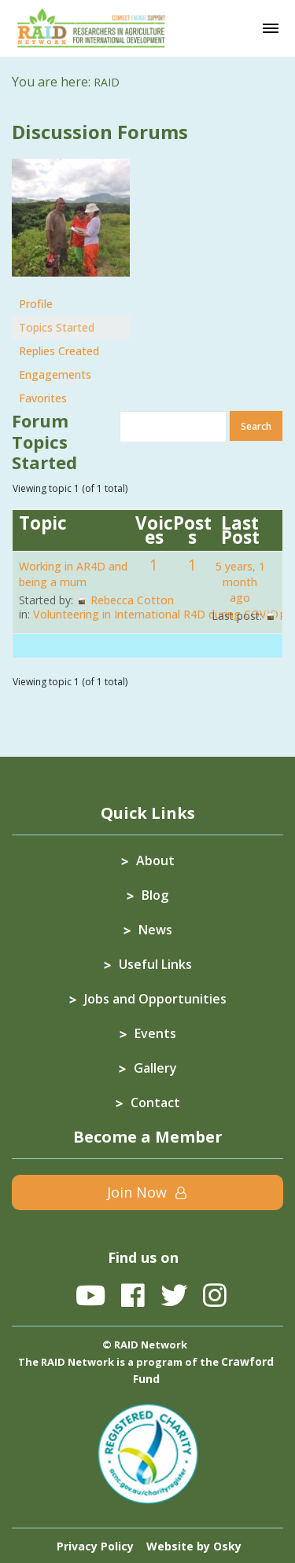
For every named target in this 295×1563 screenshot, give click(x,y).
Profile (36, 303)
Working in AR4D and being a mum (73, 574)
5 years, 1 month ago (240, 582)
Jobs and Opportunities (155, 998)
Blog (155, 895)
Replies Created (59, 350)
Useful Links (155, 964)
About (155, 860)
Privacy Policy (95, 1546)
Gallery (155, 1068)
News (155, 929)
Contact (155, 1102)
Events (155, 1033)
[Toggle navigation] (270, 28)
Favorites (43, 398)
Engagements (55, 374)
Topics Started (56, 327)
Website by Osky (194, 1546)
